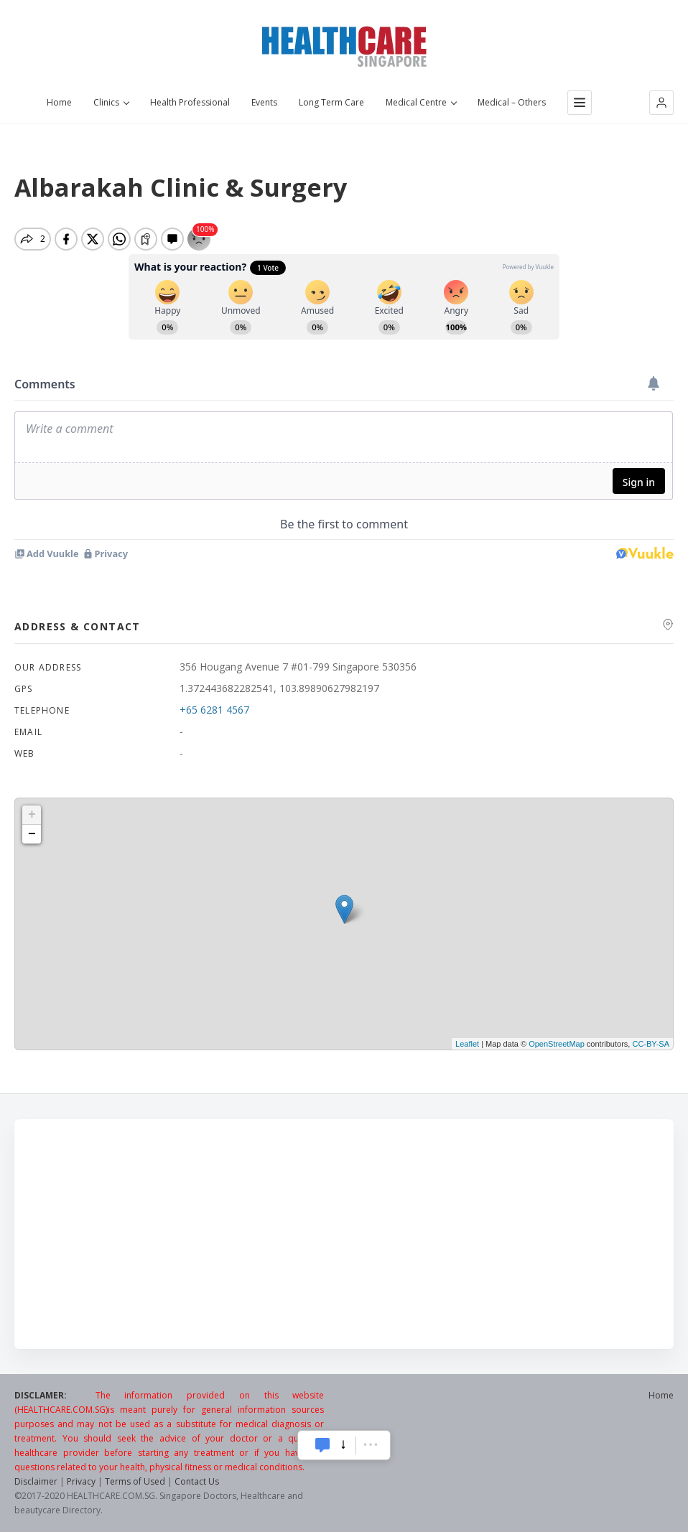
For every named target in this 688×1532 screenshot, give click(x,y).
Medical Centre (421, 102)
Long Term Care (331, 102)
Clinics (111, 102)
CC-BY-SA (650, 1044)
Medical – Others (512, 102)
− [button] (32, 834)
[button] (661, 102)
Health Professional (190, 102)
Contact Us (197, 1481)
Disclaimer (35, 1481)
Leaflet (467, 1044)
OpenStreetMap (557, 1044)
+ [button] (32, 814)
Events (264, 102)
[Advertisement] (344, 1234)
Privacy (81, 1481)
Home (59, 102)
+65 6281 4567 (214, 709)
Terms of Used (135, 1481)
